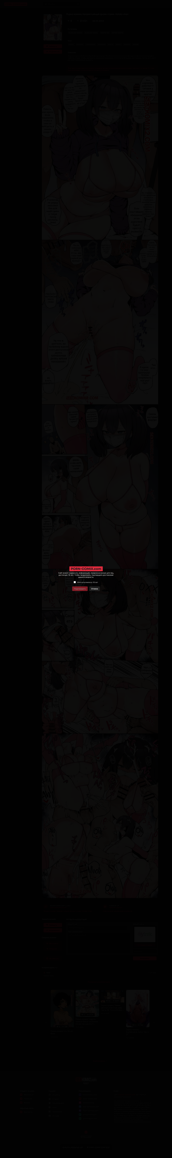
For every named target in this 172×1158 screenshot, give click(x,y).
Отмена (94, 589)
